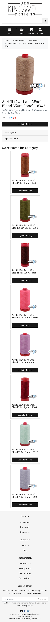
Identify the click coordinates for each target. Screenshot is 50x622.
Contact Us (25, 532)
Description (10, 132)
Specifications (11, 138)
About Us (25, 545)
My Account (25, 522)
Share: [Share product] (10, 118)
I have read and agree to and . (25, 604)
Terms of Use (25, 563)
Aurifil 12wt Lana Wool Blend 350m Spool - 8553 (24, 361)
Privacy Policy (25, 568)
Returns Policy (25, 573)
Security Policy (25, 578)
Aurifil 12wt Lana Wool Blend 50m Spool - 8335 (24, 271)
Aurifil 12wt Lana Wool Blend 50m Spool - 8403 (24, 406)
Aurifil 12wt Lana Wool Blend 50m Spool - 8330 (24, 181)
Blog (25, 550)
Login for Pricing (25, 124)
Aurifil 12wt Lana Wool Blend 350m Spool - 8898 (25, 450)
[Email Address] (19, 599)
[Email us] (21, 611)
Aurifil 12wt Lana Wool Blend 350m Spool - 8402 (25, 316)
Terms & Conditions (37, 603)
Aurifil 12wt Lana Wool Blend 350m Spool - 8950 (25, 226)
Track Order (25, 527)
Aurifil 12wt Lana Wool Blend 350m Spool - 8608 (25, 495)
